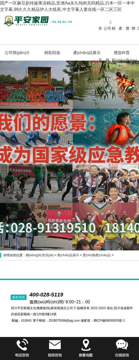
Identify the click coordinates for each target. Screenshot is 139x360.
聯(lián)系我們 (133, 76)
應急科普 (127, 76)
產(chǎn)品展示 (120, 76)
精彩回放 (113, 76)
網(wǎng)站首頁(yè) (40, 255)
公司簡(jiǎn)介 (107, 76)
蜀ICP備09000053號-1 (109, 320)
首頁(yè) (100, 60)
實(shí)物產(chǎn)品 (97, 255)
